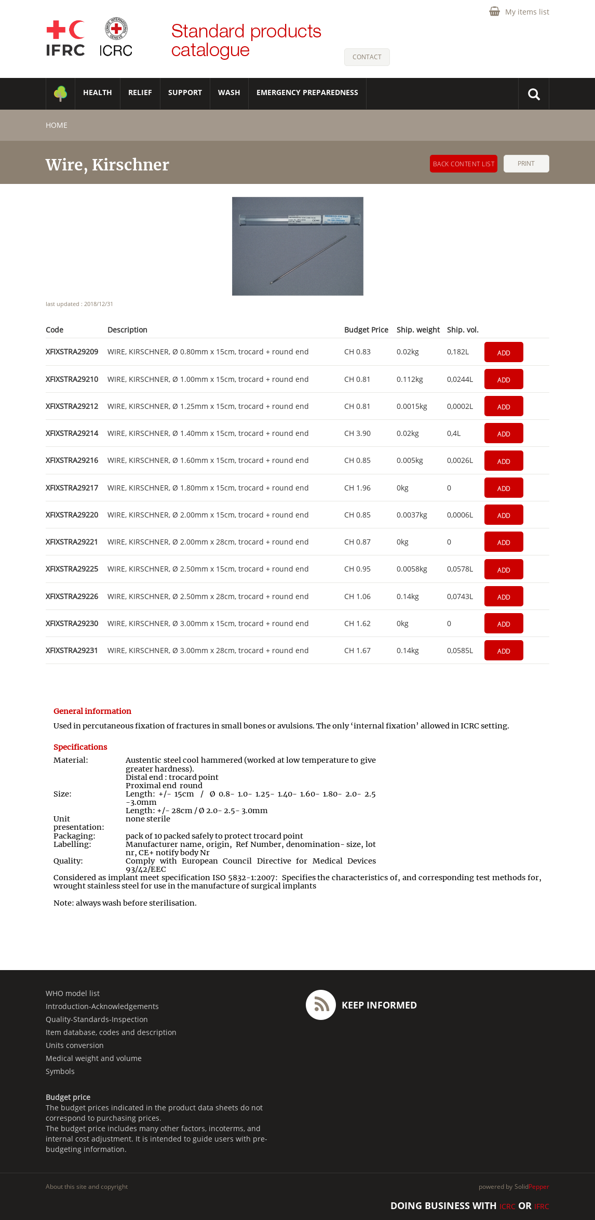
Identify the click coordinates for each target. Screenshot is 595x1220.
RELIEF (140, 92)
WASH (229, 92)
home (56, 125)
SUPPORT (185, 92)
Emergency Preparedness (307, 92)
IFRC (541, 1206)
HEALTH (97, 92)
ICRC (507, 1206)
